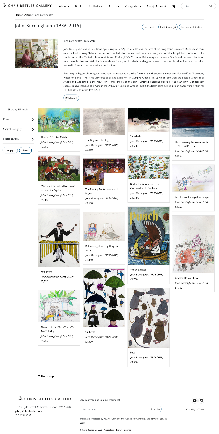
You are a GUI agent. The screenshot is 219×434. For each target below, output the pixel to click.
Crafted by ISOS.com (195, 409)
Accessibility (109, 429)
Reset (25, 150)
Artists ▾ (113, 6)
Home (18, 15)
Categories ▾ (133, 6)
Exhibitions (95, 6)
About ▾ (64, 6)
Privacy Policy (139, 418)
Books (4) (149, 27)
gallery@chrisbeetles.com (28, 411)
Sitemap (127, 429)
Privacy (119, 429)
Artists (28, 15)
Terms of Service (159, 418)
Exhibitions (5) (168, 27)
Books (79, 6)
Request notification (191, 27)
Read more (71, 98)
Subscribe (155, 409)
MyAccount (156, 6)
